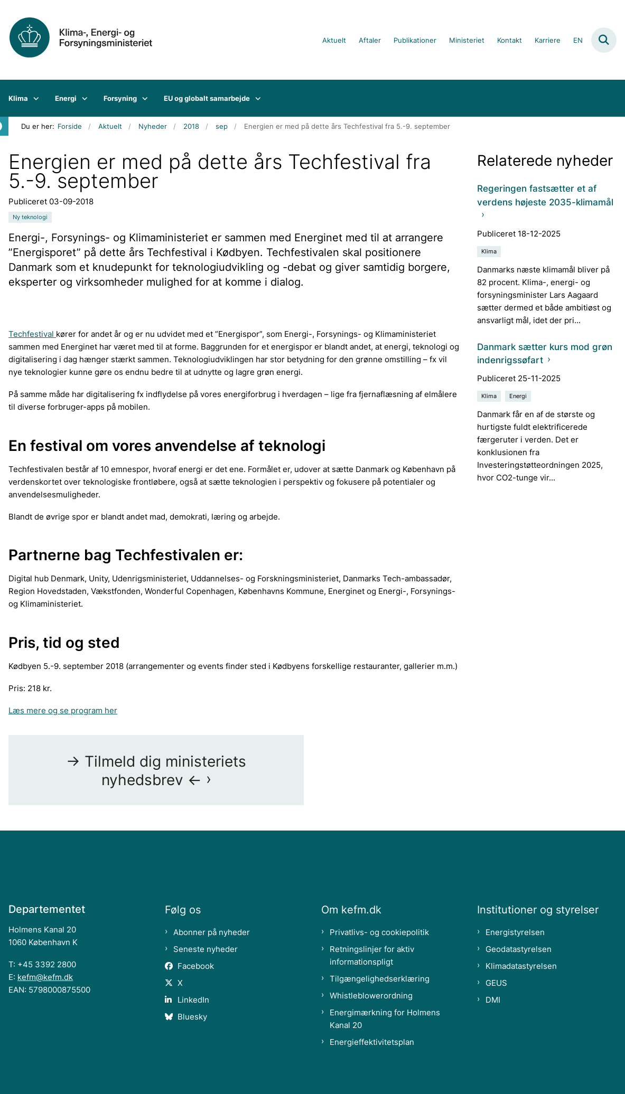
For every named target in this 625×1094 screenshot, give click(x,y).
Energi (66, 98)
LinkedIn (193, 1000)
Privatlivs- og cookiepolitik (379, 932)
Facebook (196, 966)
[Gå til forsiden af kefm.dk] (89, 40)
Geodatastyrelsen (519, 949)
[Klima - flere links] (33, 98)
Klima (18, 98)
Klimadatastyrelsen (521, 966)
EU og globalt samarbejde (207, 98)
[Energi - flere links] (82, 98)
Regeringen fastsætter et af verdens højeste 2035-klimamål (545, 195)
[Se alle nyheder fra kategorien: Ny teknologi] (30, 217)
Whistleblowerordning (371, 996)
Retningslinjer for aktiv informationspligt (372, 955)
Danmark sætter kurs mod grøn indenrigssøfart (544, 353)
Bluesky (192, 1017)
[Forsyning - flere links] (142, 98)
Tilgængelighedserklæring (380, 979)
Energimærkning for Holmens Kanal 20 (385, 1018)
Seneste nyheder (205, 949)
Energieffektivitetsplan (372, 1042)
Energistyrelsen (515, 932)
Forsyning (120, 98)
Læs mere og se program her (62, 710)
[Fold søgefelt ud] (604, 40)
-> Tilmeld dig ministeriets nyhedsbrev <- (156, 770)
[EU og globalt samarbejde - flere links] (255, 98)
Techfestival (32, 334)
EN (578, 40)
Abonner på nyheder (211, 932)
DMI (493, 1000)
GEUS (496, 983)
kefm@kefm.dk (45, 977)
